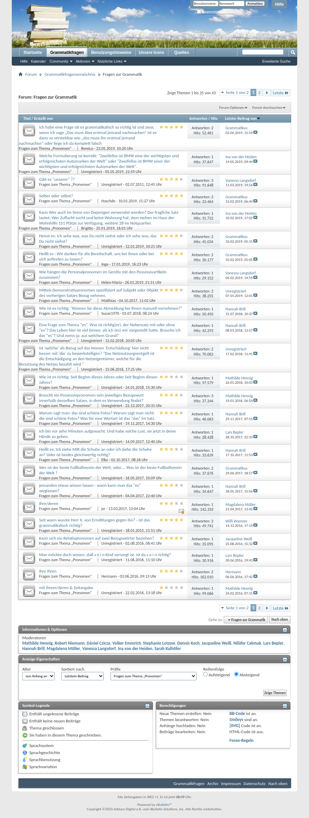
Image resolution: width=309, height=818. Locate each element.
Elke (104, 459)
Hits (214, 118)
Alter (26, 669)
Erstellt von (43, 118)
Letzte (281, 92)
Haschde (108, 201)
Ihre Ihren (48, 571)
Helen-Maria (111, 282)
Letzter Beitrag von (243, 118)
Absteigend (246, 674)
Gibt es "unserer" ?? (57, 179)
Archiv (212, 783)
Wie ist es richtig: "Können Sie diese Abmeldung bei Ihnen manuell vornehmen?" (110, 308)
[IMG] (234, 725)
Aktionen (83, 61)
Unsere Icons (151, 52)
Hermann (109, 576)
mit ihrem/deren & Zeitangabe (66, 587)
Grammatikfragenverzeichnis (69, 74)
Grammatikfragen (67, 52)
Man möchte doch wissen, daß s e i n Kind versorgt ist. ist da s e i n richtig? (105, 554)
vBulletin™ (164, 805)
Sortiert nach (72, 669)
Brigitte (87, 228)
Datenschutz (255, 783)
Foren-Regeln (241, 740)
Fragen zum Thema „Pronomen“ (45, 148)
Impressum (231, 783)
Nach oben (279, 620)
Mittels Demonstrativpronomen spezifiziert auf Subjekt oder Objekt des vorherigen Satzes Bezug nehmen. (98, 292)
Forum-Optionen (231, 107)
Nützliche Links (110, 61)
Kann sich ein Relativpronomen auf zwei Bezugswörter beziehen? (96, 538)
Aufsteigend (216, 674)
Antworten (198, 118)
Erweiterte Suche (276, 61)
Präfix (116, 669)
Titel (27, 118)
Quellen (181, 52)
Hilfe (279, 4)
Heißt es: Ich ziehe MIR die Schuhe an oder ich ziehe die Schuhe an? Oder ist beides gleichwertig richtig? (95, 452)
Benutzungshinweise (111, 52)
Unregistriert (91, 171)
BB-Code (237, 713)
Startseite (33, 52)
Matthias (108, 300)
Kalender (38, 61)
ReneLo (87, 148)
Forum (31, 74)
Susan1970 (110, 313)
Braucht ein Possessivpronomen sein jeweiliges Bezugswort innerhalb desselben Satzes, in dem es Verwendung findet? (91, 398)
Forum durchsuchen (267, 107)
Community (59, 61)
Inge (105, 264)
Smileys (236, 719)
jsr (103, 508)
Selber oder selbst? (56, 195)
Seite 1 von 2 (237, 92)
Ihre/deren (48, 503)
